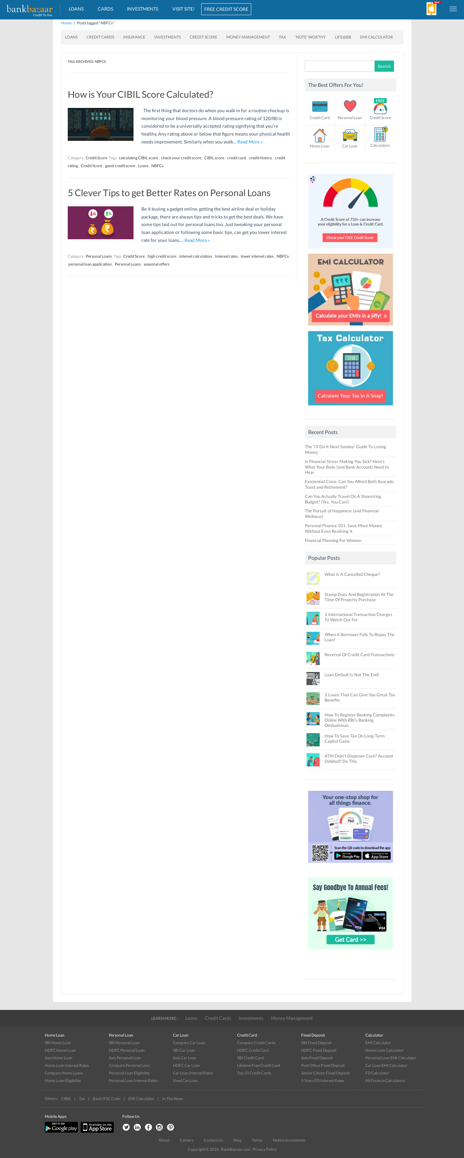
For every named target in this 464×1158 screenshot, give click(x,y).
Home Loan (320, 145)
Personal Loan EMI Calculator (390, 1057)
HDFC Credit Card (253, 1050)
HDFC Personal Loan (127, 1050)
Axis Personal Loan (125, 1057)
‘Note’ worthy (310, 37)
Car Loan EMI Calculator (386, 1065)
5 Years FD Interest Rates (322, 1080)
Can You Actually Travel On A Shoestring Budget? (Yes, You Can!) (343, 499)
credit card (236, 157)
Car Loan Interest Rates (193, 1072)
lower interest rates (257, 256)
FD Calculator (377, 1072)
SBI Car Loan (184, 1050)
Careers (186, 1140)
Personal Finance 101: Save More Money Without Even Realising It (343, 528)
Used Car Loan (185, 1080)
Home (66, 22)
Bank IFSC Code (106, 1098)
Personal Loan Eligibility (129, 1072)
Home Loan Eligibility (63, 1080)
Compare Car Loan (189, 1042)
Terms (257, 1140)
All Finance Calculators (385, 1080)
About (164, 1140)
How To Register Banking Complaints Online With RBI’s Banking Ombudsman (359, 720)
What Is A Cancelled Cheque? (352, 574)
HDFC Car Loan (186, 1065)
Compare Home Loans (64, 1072)
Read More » (250, 141)
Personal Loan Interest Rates (133, 1080)
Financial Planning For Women (333, 540)
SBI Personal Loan (124, 1042)
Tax (282, 37)
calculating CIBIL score (138, 157)
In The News (172, 1098)
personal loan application (90, 264)
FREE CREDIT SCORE (226, 9)
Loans (76, 9)
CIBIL (66, 1098)
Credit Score (203, 37)
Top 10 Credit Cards (254, 1072)
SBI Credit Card (250, 1057)
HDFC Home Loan (60, 1050)
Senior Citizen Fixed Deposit (325, 1072)
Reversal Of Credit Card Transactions (360, 654)
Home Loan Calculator (384, 1050)
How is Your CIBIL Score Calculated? (140, 94)
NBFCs (157, 165)
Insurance (134, 37)
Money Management (248, 37)
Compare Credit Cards (256, 1042)
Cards (105, 9)
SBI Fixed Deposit (316, 1042)
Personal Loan (350, 117)
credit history (260, 157)
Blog (237, 1140)
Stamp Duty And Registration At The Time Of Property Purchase (359, 597)
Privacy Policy (265, 1149)
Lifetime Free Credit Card (258, 1065)
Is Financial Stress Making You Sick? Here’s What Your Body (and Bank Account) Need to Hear (347, 467)
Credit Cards (100, 37)
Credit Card (320, 117)
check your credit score (181, 157)
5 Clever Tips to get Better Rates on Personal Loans (169, 192)
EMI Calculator (376, 37)
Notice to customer (289, 1140)
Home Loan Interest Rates (67, 1065)
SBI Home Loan (58, 1042)
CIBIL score (214, 157)
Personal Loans (99, 256)
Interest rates (226, 256)
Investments (142, 9)
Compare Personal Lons (129, 1065)
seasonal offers (156, 264)
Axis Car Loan (184, 1057)
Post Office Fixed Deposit (323, 1065)
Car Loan (349, 145)
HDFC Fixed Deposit (318, 1050)
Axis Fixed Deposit (317, 1057)
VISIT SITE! (183, 9)
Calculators (380, 145)
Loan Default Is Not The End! (352, 674)
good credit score (120, 165)
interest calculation (195, 256)
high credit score (162, 256)
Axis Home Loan (58, 1057)
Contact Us (213, 1140)
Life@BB (343, 37)
